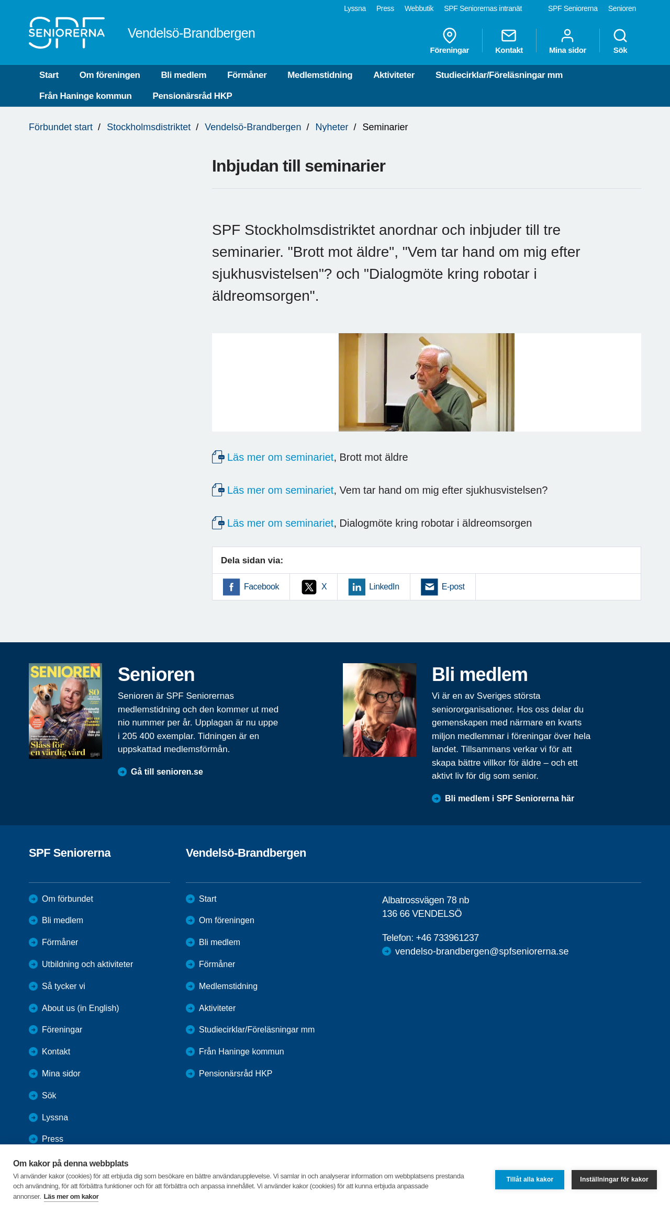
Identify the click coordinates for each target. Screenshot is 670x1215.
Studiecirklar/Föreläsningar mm (499, 75)
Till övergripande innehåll (0, 0)
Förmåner (246, 75)
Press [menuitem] (385, 8)
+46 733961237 (447, 938)
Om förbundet (67, 898)
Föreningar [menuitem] (449, 41)
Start (49, 75)
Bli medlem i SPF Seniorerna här (509, 798)
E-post (453, 586)
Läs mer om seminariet (280, 457)
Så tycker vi (63, 986)
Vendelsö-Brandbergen (253, 127)
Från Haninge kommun (85, 96)
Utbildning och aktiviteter (87, 964)
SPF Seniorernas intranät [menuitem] (483, 8)
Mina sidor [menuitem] (567, 41)
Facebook (261, 586)
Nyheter (331, 127)
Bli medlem (183, 75)
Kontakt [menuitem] (509, 41)
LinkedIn (384, 586)
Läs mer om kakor (71, 1196)
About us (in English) (80, 1008)
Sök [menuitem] (620, 41)
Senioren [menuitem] (622, 8)
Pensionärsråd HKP (192, 96)
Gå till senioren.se (167, 771)
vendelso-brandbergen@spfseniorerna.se (481, 951)
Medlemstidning (319, 75)
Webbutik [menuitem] (419, 8)
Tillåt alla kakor (529, 1179)
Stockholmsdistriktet (149, 127)
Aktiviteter (394, 75)
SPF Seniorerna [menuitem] (573, 8)
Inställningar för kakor (614, 1179)
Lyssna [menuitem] (355, 8)
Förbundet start (61, 127)
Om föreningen (110, 75)
